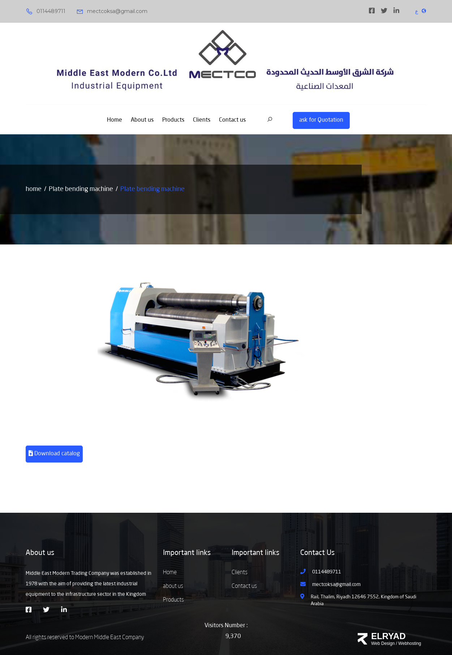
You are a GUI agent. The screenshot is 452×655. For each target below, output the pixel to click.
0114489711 (45, 11)
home (34, 189)
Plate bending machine (81, 189)
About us (142, 120)
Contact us (232, 120)
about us (173, 586)
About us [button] (40, 553)
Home (114, 120)
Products (173, 120)
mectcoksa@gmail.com (111, 11)
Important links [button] (187, 553)
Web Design (383, 643)
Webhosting (409, 643)
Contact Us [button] (317, 553)
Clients (201, 120)
